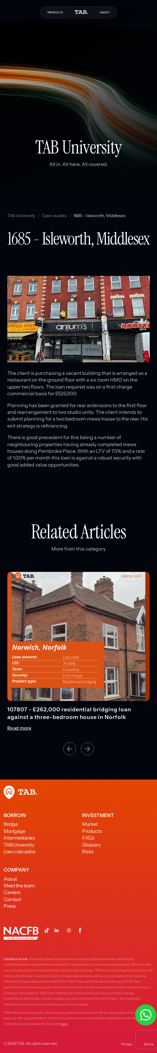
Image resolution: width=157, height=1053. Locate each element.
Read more (19, 728)
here (63, 1024)
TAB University (21, 215)
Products (92, 831)
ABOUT (105, 12)
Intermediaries (19, 838)
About (10, 879)
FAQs (88, 838)
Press (10, 906)
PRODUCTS (55, 12)
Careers (12, 892)
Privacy (126, 1044)
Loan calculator (20, 851)
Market (90, 824)
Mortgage (14, 831)
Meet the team (19, 885)
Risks (88, 851)
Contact (12, 899)
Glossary (91, 845)
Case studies (54, 215)
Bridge (11, 824)
